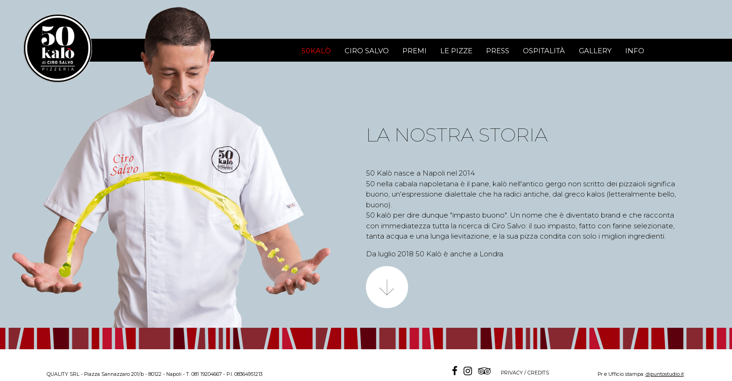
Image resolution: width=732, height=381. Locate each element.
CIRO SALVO (367, 50)
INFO (634, 50)
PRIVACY (512, 373)
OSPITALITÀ (544, 50)
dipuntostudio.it (665, 374)
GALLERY (595, 50)
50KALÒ (316, 50)
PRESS (497, 50)
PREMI (414, 50)
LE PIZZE (456, 50)
